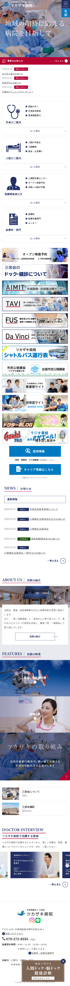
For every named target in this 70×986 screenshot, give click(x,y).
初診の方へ (33, 106)
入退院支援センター (37, 178)
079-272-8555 (17, 939)
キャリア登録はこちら (39, 469)
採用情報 (39, 451)
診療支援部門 (34, 218)
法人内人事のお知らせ (12, 74)
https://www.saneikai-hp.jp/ (35, 794)
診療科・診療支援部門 (43, 953)
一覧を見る (58, 61)
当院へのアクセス (14, 933)
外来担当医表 (34, 111)
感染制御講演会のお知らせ (45, 539)
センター (32, 223)
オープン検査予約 (36, 183)
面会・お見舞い (35, 151)
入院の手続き (34, 142)
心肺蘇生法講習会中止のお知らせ (47, 519)
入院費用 (32, 147)
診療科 (31, 214)
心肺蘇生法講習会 (39, 529)
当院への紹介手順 (36, 187)
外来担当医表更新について (44, 509)
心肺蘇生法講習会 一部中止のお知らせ (25, 553)
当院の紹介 (35, 636)
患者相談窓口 (34, 115)
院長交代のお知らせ (11, 83)
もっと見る (35, 131)
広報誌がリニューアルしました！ (18, 92)
